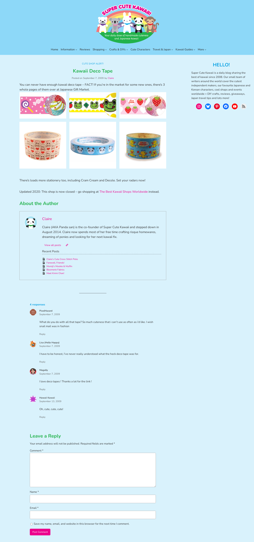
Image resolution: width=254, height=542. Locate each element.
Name (34, 492)
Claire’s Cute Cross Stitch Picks (62, 259)
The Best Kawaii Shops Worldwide (123, 192)
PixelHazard (45, 310)
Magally (43, 370)
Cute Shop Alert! (93, 63)
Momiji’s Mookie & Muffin (59, 266)
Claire (111, 78)
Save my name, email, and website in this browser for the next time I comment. (81, 524)
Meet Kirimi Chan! (55, 273)
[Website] (66, 245)
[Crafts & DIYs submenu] (127, 49)
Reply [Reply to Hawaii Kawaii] (42, 417)
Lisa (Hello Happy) (49, 342)
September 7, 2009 (49, 314)
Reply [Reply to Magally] (42, 389)
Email (34, 508)
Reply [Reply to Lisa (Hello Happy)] (42, 361)
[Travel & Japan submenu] (172, 49)
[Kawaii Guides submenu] (194, 49)
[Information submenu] (76, 49)
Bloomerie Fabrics (55, 269)
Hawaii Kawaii (47, 397)
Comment (36, 450)
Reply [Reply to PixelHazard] (42, 334)
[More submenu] (205, 49)
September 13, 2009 (50, 401)
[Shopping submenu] (106, 49)
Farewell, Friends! (55, 262)
